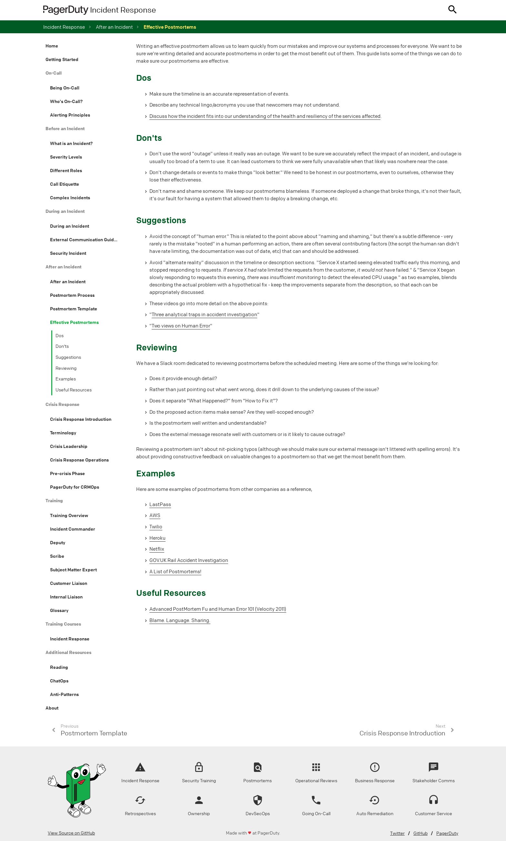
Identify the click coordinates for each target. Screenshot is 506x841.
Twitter (397, 833)
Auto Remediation (374, 814)
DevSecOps (258, 814)
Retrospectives (140, 814)
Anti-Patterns (64, 694)
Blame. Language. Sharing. (179, 620)
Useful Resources (74, 390)
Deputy (57, 542)
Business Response (375, 781)
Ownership (199, 814)
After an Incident (68, 281)
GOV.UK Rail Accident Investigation (188, 560)
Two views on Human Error (181, 326)
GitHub (420, 833)
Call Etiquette (64, 184)
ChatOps (59, 681)
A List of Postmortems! (175, 571)
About (52, 708)
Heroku (157, 538)
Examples (66, 379)
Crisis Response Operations (79, 460)
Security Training (199, 781)
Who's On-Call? (66, 101)
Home (52, 46)
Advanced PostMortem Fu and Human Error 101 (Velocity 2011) (217, 609)
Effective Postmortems (74, 322)
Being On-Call (64, 88)
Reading (59, 667)
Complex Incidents (70, 197)
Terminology (63, 433)
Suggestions (68, 357)
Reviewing (66, 368)
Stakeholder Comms (433, 781)
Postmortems (257, 781)
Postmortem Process (72, 295)
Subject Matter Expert (73, 569)
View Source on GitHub (71, 833)
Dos (60, 336)
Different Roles (66, 170)
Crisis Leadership (68, 446)
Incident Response (64, 27)
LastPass (160, 504)
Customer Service (433, 814)
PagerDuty (447, 833)
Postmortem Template (73, 309)
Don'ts (62, 346)
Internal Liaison (66, 597)
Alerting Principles (70, 115)
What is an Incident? (71, 143)
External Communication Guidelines (88, 239)
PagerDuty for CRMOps (74, 487)
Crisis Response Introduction (80, 419)
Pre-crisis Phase (67, 473)
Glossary (59, 610)
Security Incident (68, 253)
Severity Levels (66, 157)
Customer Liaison (68, 583)
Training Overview (69, 515)
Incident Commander (72, 529)
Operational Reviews (316, 781)
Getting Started (62, 59)
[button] (452, 10)
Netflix (156, 549)
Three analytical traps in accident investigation (204, 314)
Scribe (57, 556)
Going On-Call (316, 814)
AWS (154, 515)
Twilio (155, 527)
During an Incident (69, 226)
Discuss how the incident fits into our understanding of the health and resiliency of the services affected (264, 116)
